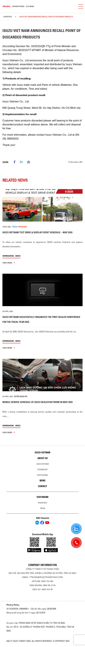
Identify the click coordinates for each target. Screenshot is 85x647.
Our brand (43, 497)
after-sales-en (20, 396)
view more (8, 262)
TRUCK (14, 227)
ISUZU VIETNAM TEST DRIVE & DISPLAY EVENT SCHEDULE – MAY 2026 (37, 232)
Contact (42, 486)
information (8, 256)
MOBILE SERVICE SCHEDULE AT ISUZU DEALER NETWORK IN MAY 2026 (37, 402)
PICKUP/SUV (22, 227)
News (17, 256)
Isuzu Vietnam (42, 452)
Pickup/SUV (42, 503)
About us (42, 458)
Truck (42, 508)
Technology (42, 469)
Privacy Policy (12, 604)
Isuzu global (42, 475)
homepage (7, 16)
